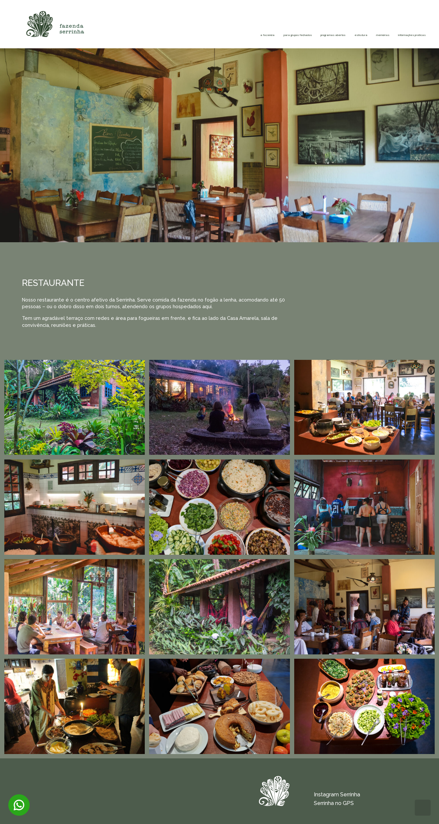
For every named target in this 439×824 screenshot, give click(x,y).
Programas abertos (228, 29)
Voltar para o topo (423, 808)
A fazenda (106, 29)
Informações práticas (380, 29)
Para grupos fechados (152, 29)
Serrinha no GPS (334, 803)
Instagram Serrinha (337, 794)
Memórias (335, 25)
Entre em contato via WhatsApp (19, 805)
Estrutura (295, 25)
